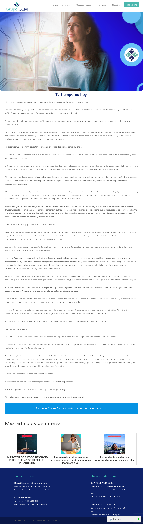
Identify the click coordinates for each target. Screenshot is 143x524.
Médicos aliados (83, 5)
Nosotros (116, 5)
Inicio (55, 5)
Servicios (101, 5)
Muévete (65, 5)
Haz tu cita (131, 5)
